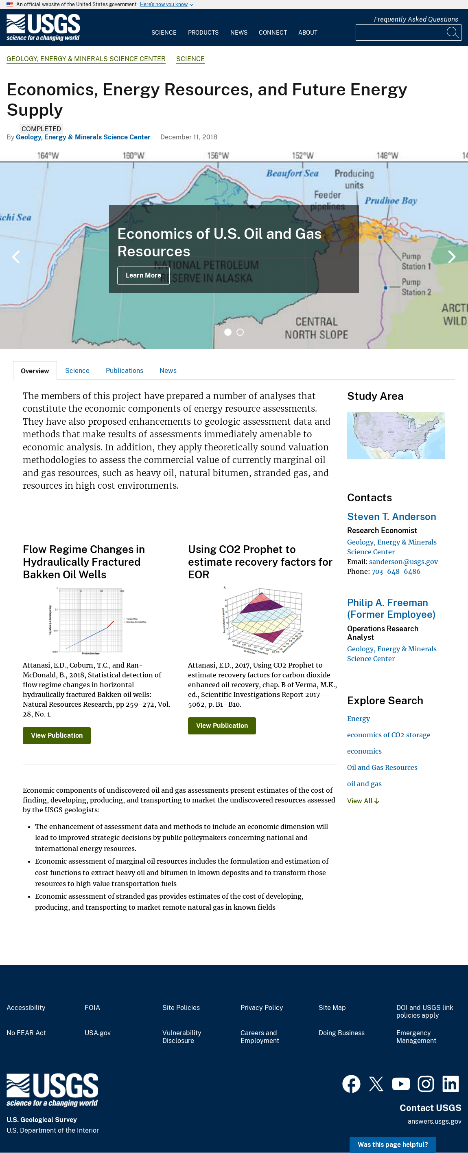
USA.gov (98, 1033)
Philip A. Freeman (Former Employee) (391, 608)
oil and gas (364, 784)
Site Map (332, 1008)
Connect (273, 32)
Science (164, 32)
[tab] (35, 370)
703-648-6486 (396, 571)
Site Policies (181, 1008)
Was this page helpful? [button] (393, 1145)
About (307, 32)
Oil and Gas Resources (382, 767)
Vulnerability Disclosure (181, 1037)
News (238, 32)
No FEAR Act (26, 1033)
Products (203, 32)
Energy (358, 718)
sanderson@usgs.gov (403, 562)
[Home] (43, 39)
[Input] (408, 32)
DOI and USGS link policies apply (424, 1011)
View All (363, 801)
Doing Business (342, 1033)
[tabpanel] (234, 249)
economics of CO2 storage (389, 735)
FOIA (92, 1008)
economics (364, 751)
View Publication (57, 735)
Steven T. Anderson (391, 516)
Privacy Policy (262, 1008)
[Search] (453, 32)
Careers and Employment (260, 1037)
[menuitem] (164, 28)
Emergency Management (416, 1037)
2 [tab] (240, 332)
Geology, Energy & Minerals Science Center (86, 59)
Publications (124, 371)
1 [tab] (228, 332)
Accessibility (26, 1008)
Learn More (143, 275)
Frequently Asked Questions (416, 19)
